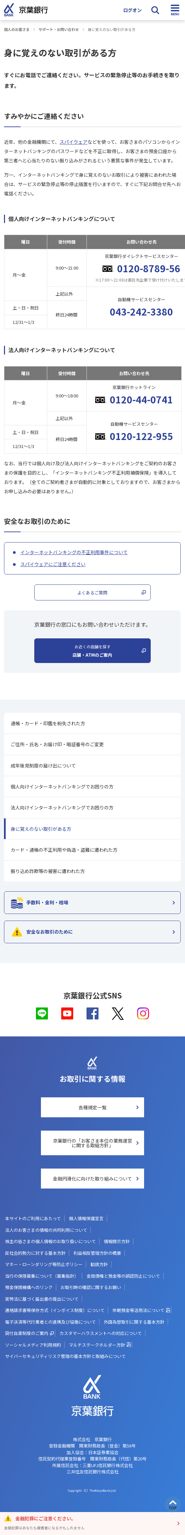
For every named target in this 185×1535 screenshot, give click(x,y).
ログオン (132, 10)
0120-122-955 (141, 436)
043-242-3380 (141, 311)
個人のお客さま (17, 29)
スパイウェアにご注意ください (53, 564)
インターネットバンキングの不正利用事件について (74, 552)
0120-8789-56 (148, 268)
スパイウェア (74, 141)
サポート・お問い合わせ (59, 29)
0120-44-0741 (141, 399)
